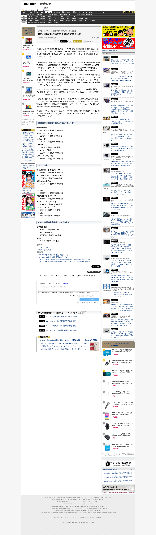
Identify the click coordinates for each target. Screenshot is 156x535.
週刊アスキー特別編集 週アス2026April (28, 190)
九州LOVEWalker (92, 512)
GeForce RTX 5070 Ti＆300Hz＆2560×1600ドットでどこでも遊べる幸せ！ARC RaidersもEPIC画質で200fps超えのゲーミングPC (122, 278)
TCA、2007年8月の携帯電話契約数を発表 (60, 326)
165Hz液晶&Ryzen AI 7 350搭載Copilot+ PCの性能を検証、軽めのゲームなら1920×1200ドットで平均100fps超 (122, 222)
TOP (45, 497)
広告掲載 (98, 517)
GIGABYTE (49, 18)
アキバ (83, 12)
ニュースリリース (44, 247)
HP (74, 16)
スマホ (88, 12)
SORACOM (71, 506)
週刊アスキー (55, 14)
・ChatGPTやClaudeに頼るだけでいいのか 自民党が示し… (28, 133)
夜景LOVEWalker (82, 512)
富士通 (30, 16)
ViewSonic (80, 18)
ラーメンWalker (43, 512)
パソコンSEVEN (55, 16)
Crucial (68, 18)
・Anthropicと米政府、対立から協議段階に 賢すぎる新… (28, 150)
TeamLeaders (63, 14)
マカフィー (30, 22)
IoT (31, 12)
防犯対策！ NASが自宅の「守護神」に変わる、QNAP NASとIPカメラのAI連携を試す (122, 148)
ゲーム (102, 12)
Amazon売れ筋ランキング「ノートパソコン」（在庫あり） (27, 31)
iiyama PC (75, 499)
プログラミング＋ (87, 508)
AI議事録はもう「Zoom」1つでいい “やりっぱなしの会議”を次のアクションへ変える (122, 294)
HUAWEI (74, 18)
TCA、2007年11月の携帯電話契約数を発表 (61, 330)
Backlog (74, 20)
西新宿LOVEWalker (72, 512)
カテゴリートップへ (94, 272)
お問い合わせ (90, 517)
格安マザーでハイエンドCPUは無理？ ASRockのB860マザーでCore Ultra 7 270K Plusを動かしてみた (122, 234)
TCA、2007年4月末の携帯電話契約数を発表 (53, 255)
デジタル (44, 4)
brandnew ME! (55, 23)
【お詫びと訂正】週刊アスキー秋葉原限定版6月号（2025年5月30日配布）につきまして (118, 477)
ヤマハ (87, 20)
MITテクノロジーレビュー (94, 510)
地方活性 (83, 14)
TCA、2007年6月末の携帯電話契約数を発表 (61, 316)
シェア (57, 41)
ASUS (68, 16)
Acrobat (37, 20)
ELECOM (30, 18)
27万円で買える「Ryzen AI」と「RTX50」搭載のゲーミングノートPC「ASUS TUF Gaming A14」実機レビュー (81, 346)
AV (79, 12)
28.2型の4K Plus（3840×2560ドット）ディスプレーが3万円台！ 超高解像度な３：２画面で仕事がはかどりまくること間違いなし (122, 176)
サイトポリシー (58, 517)
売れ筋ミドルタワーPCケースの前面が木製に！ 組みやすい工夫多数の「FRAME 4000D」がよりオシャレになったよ (122, 206)
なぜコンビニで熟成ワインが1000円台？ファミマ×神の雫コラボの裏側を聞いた (122, 121)
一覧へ (131, 469)
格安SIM (32, 14)
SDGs (78, 14)
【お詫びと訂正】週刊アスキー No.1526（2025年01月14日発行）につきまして (118, 481)
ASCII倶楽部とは (30, 160)
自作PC (75, 12)
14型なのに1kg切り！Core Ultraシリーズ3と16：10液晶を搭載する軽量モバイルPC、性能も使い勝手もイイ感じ (122, 263)
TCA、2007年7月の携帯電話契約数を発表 (60, 321)
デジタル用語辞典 (75, 510)
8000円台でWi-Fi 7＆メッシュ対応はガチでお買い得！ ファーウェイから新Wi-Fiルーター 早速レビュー (122, 137)
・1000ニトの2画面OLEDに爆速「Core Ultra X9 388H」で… (28, 139)
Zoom (93, 20)
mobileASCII (84, 510)
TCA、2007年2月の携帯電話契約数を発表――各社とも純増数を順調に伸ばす (64, 259)
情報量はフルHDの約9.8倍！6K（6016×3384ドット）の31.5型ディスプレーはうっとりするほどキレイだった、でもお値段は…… (122, 307)
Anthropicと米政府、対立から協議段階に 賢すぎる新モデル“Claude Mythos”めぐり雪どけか (74, 349)
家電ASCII (39, 14)
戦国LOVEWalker (112, 512)
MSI (62, 16)
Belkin (86, 18)
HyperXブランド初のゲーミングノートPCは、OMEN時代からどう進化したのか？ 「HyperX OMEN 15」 (121, 93)
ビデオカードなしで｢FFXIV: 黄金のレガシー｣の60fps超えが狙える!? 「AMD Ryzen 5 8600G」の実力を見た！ (122, 334)
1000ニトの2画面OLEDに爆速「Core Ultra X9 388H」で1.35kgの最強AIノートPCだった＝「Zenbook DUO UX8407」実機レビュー (88, 343)
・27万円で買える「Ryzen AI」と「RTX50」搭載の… (28, 145)
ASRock (62, 18)
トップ (23, 12)
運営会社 (82, 517)
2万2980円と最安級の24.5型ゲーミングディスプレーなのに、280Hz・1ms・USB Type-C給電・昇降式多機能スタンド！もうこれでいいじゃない (122, 248)
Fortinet (81, 20)
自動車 (64, 12)
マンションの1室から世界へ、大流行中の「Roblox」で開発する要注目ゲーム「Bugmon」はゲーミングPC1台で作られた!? (122, 322)
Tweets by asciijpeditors (109, 50)
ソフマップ (49, 22)
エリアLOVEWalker (53, 512)
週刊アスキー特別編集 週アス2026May (28, 167)
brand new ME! (88, 504)
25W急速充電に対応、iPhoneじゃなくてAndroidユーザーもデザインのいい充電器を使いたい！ (122, 163)
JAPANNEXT (42, 22)
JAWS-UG (64, 501)
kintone (43, 20)
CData (68, 20)
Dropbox (62, 20)
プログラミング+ (72, 14)
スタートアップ (95, 12)
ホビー (69, 12)
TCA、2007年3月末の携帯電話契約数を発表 (53, 257)
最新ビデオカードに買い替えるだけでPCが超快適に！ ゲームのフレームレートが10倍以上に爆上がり (122, 62)
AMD (36, 18)
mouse (36, 16)
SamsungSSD (54, 18)
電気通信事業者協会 (44, 250)
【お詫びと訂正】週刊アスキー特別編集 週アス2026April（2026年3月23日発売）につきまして (118, 473)
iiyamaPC (43, 16)
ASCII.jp (29, 4)
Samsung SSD (55, 506)
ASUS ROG (42, 18)
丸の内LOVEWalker (102, 512)
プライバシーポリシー (71, 517)
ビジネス (36, 12)
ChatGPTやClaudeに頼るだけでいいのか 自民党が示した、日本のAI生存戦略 (69, 340)
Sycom (49, 16)
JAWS (30, 20)
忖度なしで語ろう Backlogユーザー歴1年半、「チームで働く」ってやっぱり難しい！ (122, 192)
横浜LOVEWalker (63, 512)
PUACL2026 (89, 14)
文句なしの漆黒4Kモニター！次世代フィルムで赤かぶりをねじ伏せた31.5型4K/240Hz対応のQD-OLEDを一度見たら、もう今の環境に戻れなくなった (122, 109)
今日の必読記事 (59, 510)
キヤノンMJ (37, 22)
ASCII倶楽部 (129, 12)
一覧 (70, 41)
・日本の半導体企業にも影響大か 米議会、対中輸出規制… (28, 156)
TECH (42, 12)
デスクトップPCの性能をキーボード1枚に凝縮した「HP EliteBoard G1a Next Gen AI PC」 (122, 78)
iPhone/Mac (56, 12)
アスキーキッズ (25, 14)
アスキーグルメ (47, 14)
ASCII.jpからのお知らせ (110, 469)
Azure (49, 20)
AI (27, 12)
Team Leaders (79, 508)
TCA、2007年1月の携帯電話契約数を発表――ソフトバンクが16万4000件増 (64, 262)
